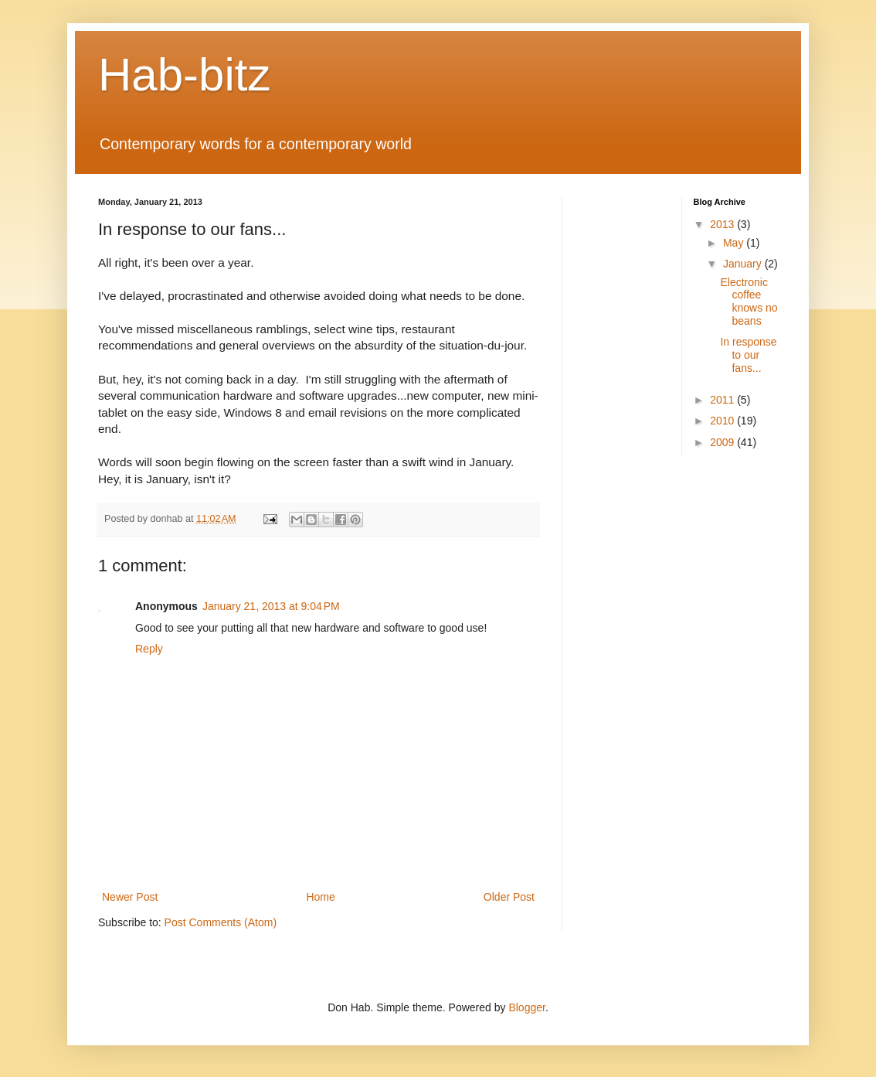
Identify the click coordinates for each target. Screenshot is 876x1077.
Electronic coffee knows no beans (748, 301)
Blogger (526, 1007)
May (734, 243)
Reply (149, 648)
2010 (723, 420)
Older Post (509, 897)
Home (320, 897)
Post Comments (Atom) (221, 922)
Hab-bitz (184, 75)
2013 (723, 224)
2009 (723, 442)
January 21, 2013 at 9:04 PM (271, 606)
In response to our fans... (748, 355)
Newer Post (130, 897)
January (744, 263)
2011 (723, 400)
